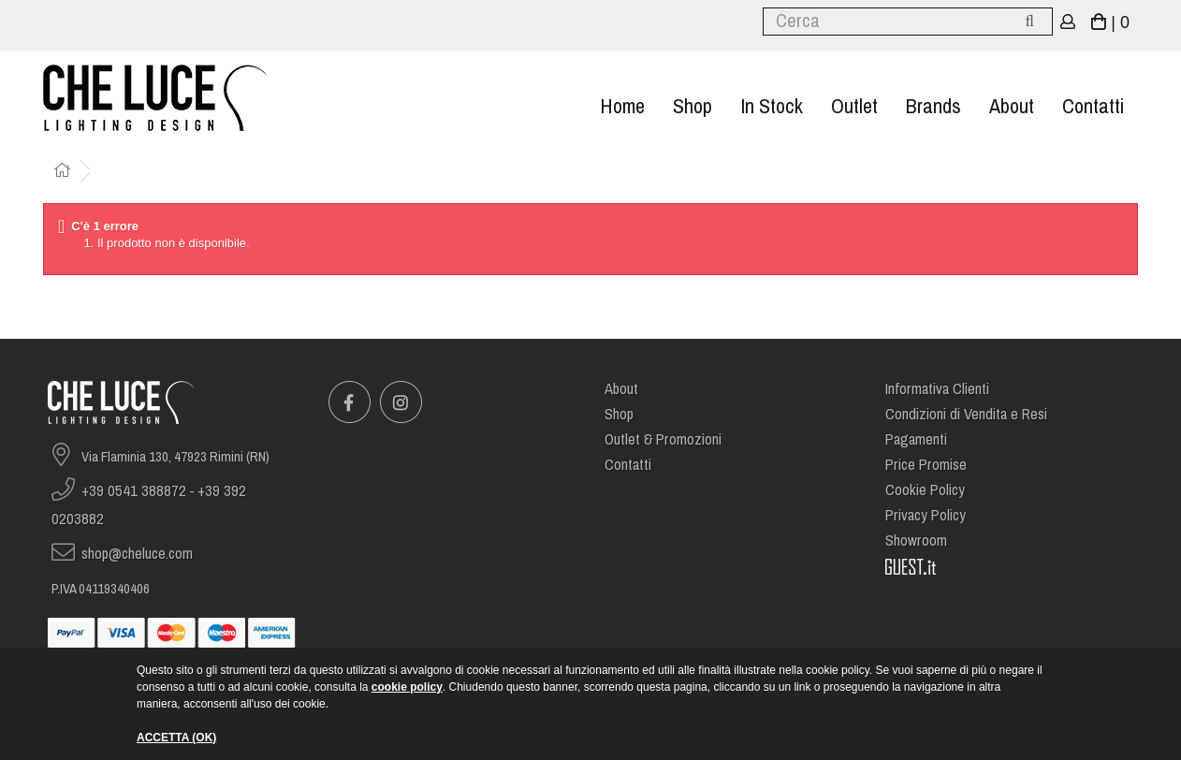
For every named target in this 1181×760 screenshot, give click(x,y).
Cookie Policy (925, 489)
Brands (933, 106)
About (1011, 106)
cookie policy (407, 687)
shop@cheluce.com (137, 553)
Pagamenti (916, 439)
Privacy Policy (925, 515)
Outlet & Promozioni (663, 439)
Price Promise (926, 464)
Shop (692, 106)
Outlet (854, 106)
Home (622, 106)
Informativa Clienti (937, 388)
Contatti (1093, 106)
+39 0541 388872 (133, 490)
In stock (771, 106)
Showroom (916, 540)
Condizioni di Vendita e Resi (966, 414)
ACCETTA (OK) (176, 737)
